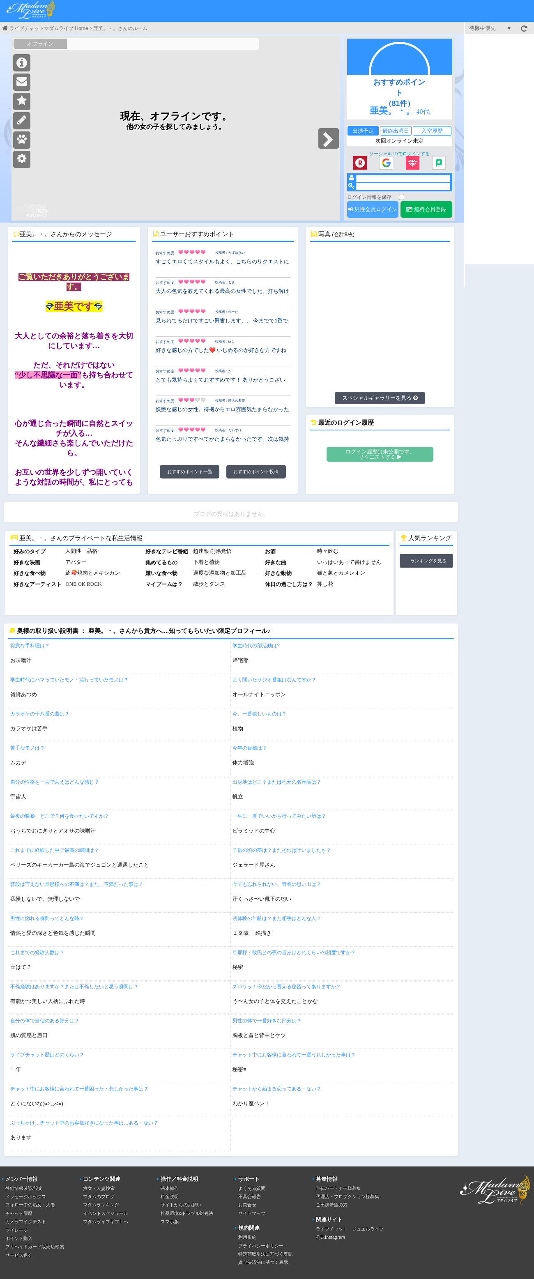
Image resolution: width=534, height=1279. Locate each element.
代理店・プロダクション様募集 (347, 1196)
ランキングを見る (428, 560)
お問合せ (247, 1204)
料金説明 (170, 1196)
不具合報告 (249, 1196)
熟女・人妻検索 (99, 1188)
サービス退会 (18, 1255)
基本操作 (170, 1188)
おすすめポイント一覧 (189, 471)
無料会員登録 (426, 209)
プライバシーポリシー (260, 1245)
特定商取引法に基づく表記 (265, 1253)
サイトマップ (251, 1213)
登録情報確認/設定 (24, 1188)
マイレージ (16, 1230)
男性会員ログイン (372, 209)
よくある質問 (251, 1188)
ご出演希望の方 (332, 1204)
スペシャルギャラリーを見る (380, 398)
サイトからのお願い (181, 1204)
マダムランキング (101, 1204)
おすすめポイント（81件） (399, 92)
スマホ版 (170, 1221)
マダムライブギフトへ (105, 1221)
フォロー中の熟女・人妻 (30, 1204)
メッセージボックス (25, 1196)
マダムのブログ (99, 1196)
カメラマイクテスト (25, 1221)
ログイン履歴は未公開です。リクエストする (380, 454)
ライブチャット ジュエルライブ (350, 1228)
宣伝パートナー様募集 (338, 1188)
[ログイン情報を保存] (401, 197)
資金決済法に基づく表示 (263, 1262)
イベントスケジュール (105, 1213)
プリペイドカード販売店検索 (34, 1246)
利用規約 (247, 1237)
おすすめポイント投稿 (256, 471)
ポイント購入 (18, 1238)
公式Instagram (330, 1237)
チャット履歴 (18, 1213)
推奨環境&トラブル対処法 (187, 1213)
